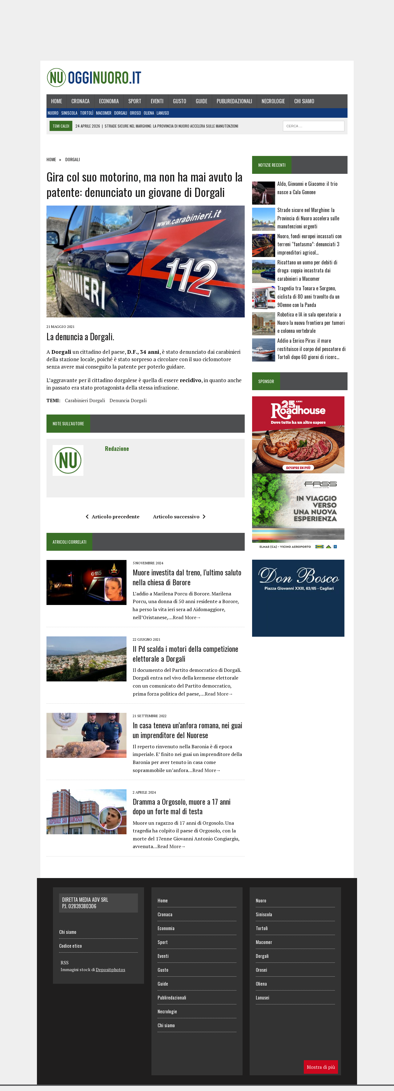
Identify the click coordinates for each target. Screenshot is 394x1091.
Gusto (176, 104)
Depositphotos (110, 975)
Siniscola (66, 116)
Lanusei (159, 116)
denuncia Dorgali (124, 406)
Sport (131, 104)
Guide (198, 104)
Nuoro (49, 116)
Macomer (100, 116)
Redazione (114, 454)
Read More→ (143, 622)
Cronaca (77, 104)
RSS (65, 968)
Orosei (132, 116)
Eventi (153, 104)
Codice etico (70, 950)
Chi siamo (301, 104)
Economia (105, 104)
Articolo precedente (111, 521)
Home (53, 104)
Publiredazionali (231, 104)
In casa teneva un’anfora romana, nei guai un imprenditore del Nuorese (184, 735)
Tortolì (83, 116)
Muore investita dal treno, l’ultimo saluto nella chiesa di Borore (183, 582)
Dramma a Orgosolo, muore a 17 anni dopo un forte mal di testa (185, 811)
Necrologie (269, 104)
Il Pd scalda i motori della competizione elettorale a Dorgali (182, 658)
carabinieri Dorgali (82, 406)
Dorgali (117, 116)
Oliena (145, 116)
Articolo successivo (178, 521)
